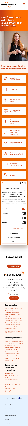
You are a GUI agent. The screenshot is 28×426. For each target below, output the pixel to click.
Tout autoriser (14, 233)
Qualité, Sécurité (10, 391)
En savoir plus (14, 294)
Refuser (14, 241)
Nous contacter (14, 266)
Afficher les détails (18, 228)
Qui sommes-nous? (9, 404)
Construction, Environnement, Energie (14, 121)
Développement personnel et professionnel (15, 132)
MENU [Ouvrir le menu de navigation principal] (24, 6)
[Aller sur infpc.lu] (14, 398)
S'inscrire (14, 298)
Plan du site (7, 423)
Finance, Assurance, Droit (13, 384)
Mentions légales (9, 408)
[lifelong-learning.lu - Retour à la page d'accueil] (8, 5)
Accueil (3, 13)
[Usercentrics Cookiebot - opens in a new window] (20, 183)
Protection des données (10, 415)
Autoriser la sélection (14, 237)
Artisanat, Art (14, 89)
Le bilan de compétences (13, 356)
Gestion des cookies (9, 411)
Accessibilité (8, 419)
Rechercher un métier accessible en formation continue (12, 314)
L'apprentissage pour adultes (14, 341)
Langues (12, 175)
